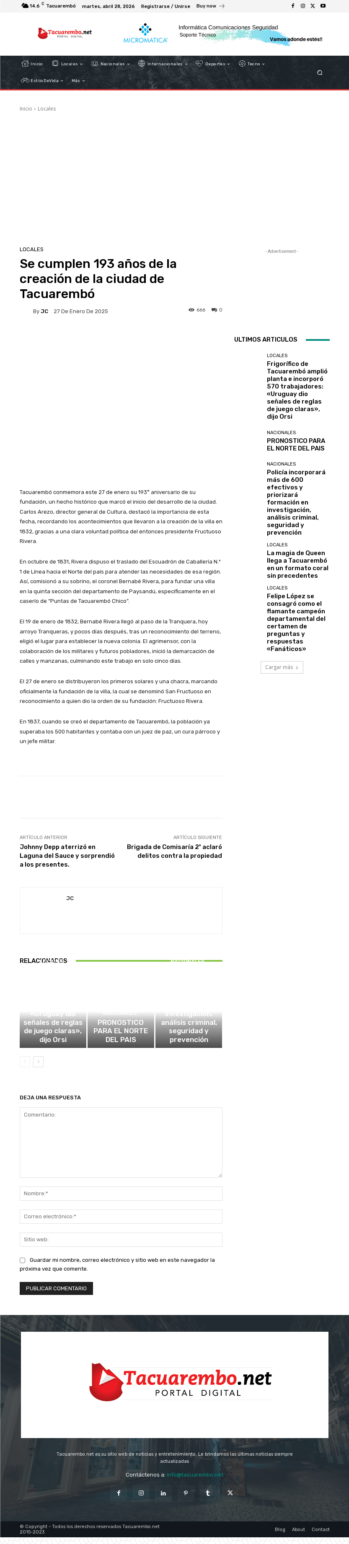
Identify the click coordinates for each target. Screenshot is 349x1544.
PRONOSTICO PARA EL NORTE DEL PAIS (121, 1044)
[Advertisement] (175, 175)
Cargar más (282, 570)
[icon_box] (210, 7)
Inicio (26, 108)
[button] (319, 72)
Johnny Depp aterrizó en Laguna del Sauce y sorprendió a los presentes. (67, 855)
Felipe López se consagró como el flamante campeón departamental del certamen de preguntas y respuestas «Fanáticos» (297, 539)
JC (44, 311)
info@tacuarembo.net (195, 1481)
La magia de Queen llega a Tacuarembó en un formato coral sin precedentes (297, 498)
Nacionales (120, 1034)
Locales (47, 108)
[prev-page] (25, 1068)
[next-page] (38, 1068)
